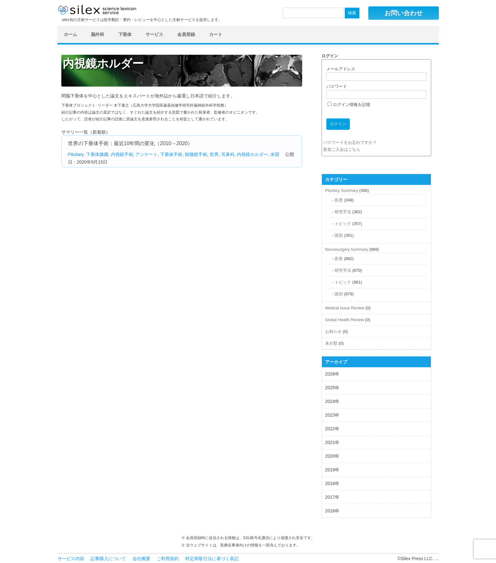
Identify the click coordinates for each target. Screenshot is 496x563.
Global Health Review (344, 319)
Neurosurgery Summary (346, 249)
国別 (339, 235)
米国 (274, 154)
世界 (214, 154)
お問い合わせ (403, 13)
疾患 (339, 200)
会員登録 (186, 34)
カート (215, 34)
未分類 (331, 343)
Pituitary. (76, 154)
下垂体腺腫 (97, 154)
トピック (343, 223)
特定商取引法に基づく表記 (212, 558)
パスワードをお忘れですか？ (350, 142)
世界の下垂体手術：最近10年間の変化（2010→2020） (130, 143)
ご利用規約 (168, 558)
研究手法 (343, 211)
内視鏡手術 (122, 154)
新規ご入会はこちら (341, 149)
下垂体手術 (171, 154)
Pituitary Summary (341, 190)
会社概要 (141, 558)
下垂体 (125, 34)
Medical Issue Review (344, 308)
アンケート (146, 154)
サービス (154, 34)
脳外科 (97, 34)
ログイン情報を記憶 (349, 104)
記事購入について (108, 558)
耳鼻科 (227, 154)
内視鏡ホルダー (252, 154)
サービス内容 (71, 558)
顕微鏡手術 (196, 154)
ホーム (70, 34)
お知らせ (333, 331)
